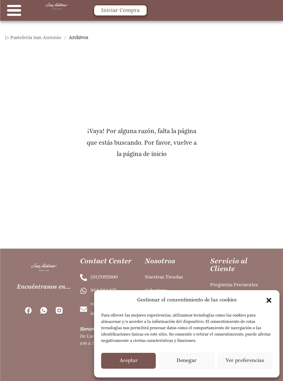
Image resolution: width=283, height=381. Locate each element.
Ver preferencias (245, 360)
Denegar (187, 360)
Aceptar (128, 360)
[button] (268, 300)
